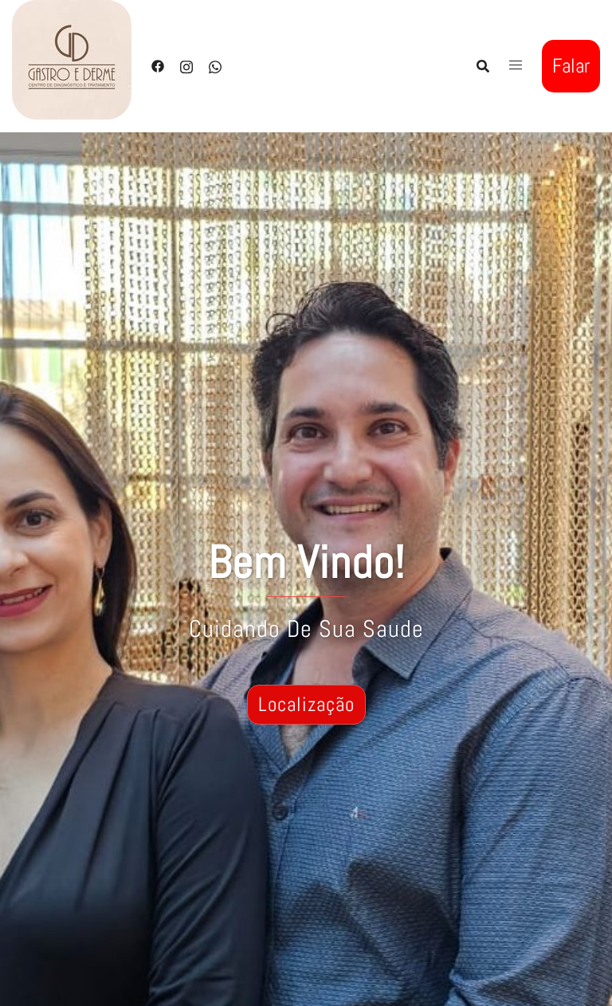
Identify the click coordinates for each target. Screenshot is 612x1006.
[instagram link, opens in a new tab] (186, 65)
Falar (571, 65)
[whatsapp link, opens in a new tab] (215, 65)
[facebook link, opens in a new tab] (157, 65)
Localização (306, 704)
